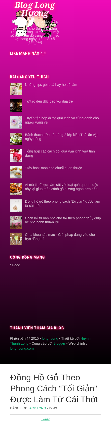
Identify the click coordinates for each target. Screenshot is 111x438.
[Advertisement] (33, 295)
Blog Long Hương (35, 9)
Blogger (59, 343)
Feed (16, 265)
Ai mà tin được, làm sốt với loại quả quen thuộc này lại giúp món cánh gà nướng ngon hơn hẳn (61, 187)
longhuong (50, 338)
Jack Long (37, 408)
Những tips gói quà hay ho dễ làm (51, 85)
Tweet (45, 419)
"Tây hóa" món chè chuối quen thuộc (53, 168)
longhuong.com (22, 348)
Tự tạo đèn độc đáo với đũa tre (49, 101)
